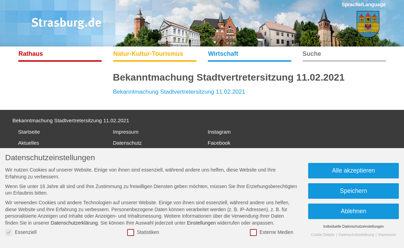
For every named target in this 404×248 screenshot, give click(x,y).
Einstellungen (201, 223)
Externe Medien (271, 232)
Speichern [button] (353, 190)
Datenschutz (127, 143)
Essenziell (21, 232)
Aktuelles (28, 143)
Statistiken (143, 232)
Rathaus (31, 53)
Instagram (219, 132)
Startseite (29, 132)
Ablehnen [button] (353, 211)
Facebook (219, 143)
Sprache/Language (364, 4)
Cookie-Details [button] (323, 234)
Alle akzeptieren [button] (353, 170)
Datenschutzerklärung (74, 223)
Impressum (126, 132)
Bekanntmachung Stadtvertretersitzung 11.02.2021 (179, 92)
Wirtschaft (223, 53)
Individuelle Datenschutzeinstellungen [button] (353, 226)
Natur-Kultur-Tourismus (148, 53)
